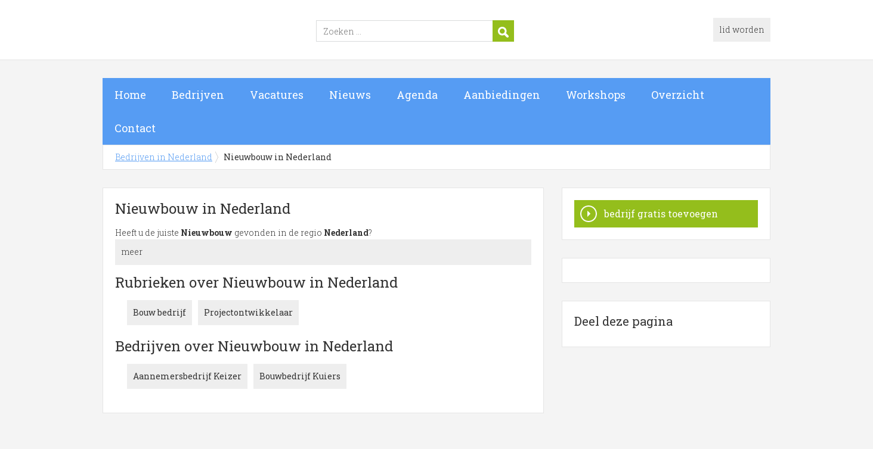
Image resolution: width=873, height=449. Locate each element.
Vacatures (277, 95)
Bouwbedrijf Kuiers (299, 376)
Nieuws (350, 95)
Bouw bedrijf (159, 312)
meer (132, 251)
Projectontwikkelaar (248, 312)
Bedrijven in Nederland (252, 31)
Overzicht (677, 95)
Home (130, 95)
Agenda (417, 95)
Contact (135, 128)
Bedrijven (198, 95)
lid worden (741, 29)
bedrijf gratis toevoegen (661, 213)
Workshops (596, 95)
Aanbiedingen (501, 95)
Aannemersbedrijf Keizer (187, 376)
